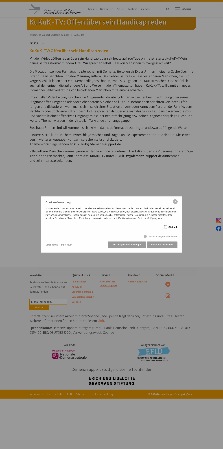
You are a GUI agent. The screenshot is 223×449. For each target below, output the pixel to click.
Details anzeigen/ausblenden (162, 236)
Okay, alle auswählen (162, 245)
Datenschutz (52, 245)
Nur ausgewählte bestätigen (126, 245)
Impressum (66, 245)
